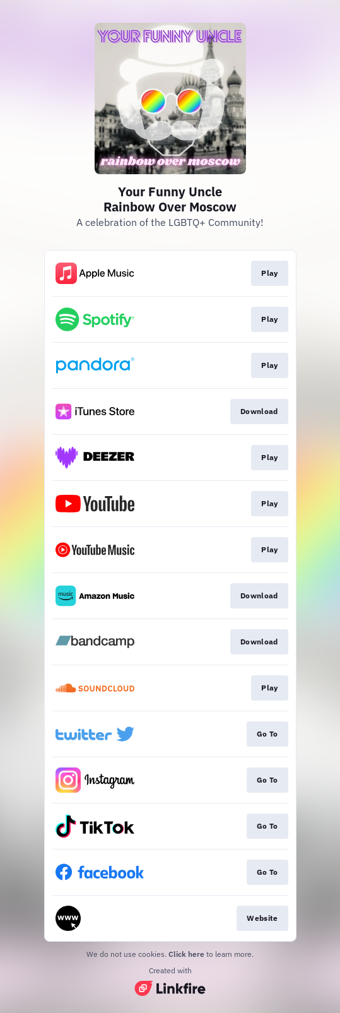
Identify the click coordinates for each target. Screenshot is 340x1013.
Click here (186, 954)
